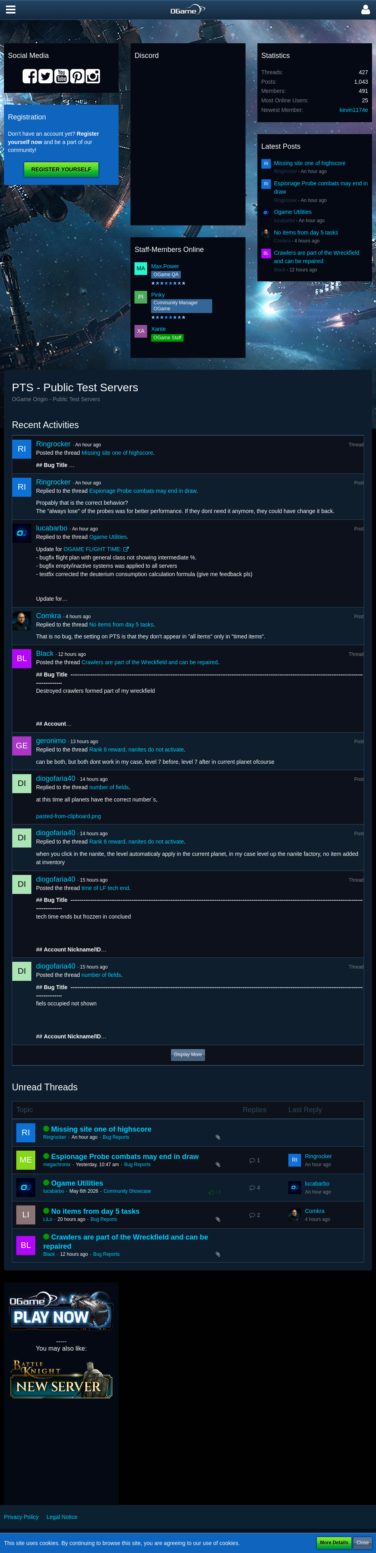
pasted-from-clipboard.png (68, 816)
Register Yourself (61, 169)
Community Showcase (127, 1191)
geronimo (51, 741)
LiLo (47, 1219)
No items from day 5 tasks (306, 232)
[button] (10, 10)
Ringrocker (285, 171)
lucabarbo (284, 220)
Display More (188, 1054)
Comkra (282, 241)
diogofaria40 (55, 778)
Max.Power (165, 266)
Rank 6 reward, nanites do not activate (136, 749)
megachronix (57, 1164)
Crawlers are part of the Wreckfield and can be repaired (149, 662)
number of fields (109, 787)
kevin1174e (354, 110)
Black (280, 270)
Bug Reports (116, 1137)
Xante (158, 329)
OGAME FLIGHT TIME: (92, 549)
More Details (334, 1542)
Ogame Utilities (293, 212)
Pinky (158, 295)
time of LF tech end (105, 888)
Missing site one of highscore (310, 163)
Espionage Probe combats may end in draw (142, 491)
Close (363, 1542)
